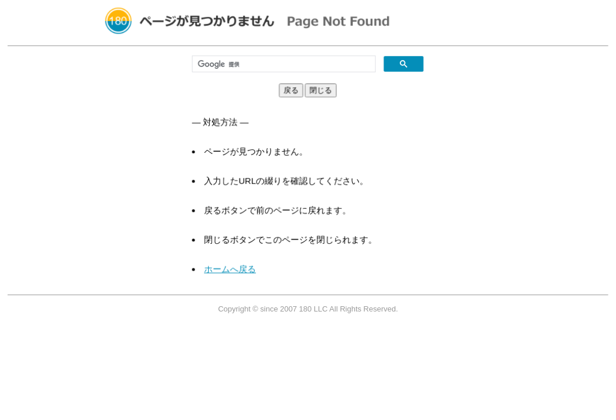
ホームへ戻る (236, 262)
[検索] (284, 64)
